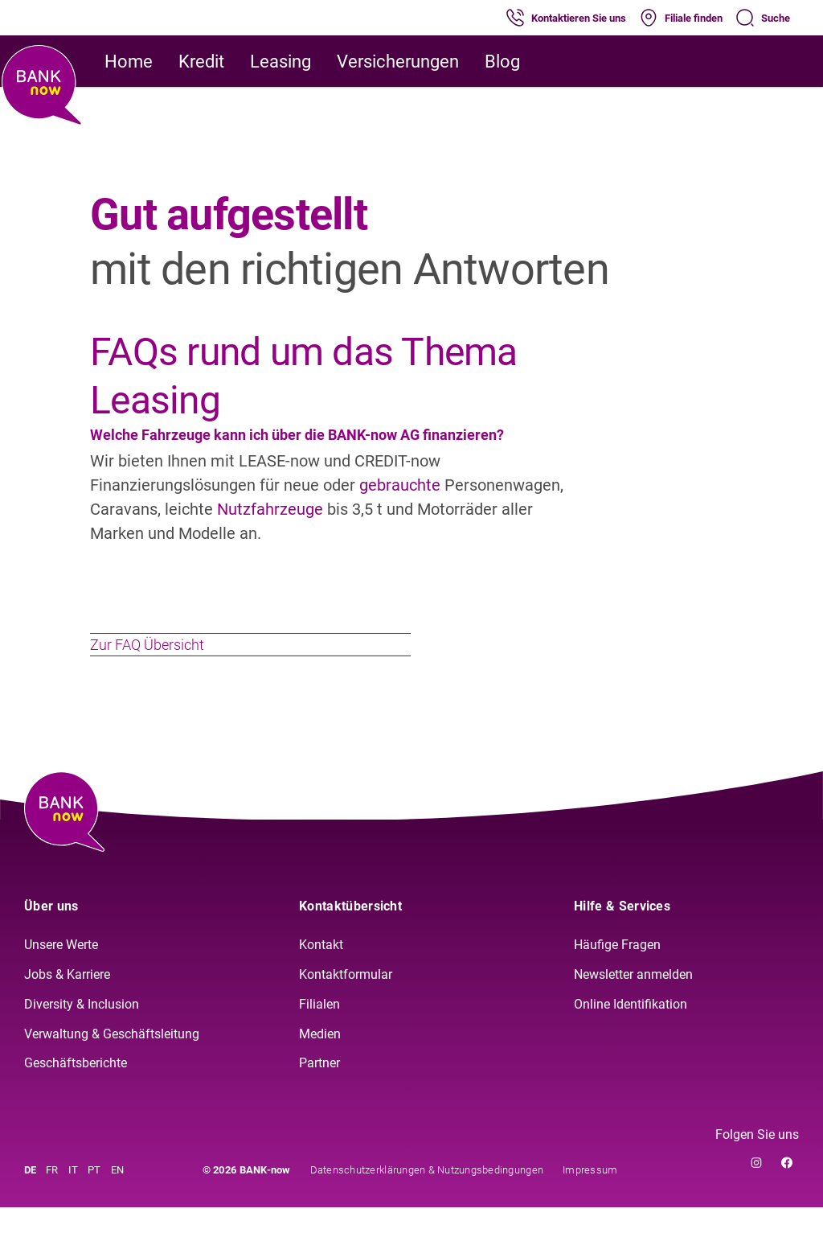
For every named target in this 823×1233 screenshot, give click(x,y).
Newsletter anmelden (633, 999)
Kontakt (321, 970)
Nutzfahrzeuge (272, 509)
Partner (319, 1088)
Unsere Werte (61, 970)
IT (73, 1196)
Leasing (280, 61)
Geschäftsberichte (75, 1088)
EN (118, 1196)
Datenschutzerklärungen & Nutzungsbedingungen (426, 1195)
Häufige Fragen (617, 970)
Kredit (201, 61)
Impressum (590, 1195)
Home (128, 61)
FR (52, 1196)
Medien (320, 1059)
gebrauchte (401, 485)
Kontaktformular (345, 999)
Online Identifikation (630, 1029)
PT (94, 1196)
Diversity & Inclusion (81, 1029)
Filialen (319, 1029)
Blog (502, 61)
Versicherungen (398, 61)
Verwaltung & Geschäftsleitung (111, 1059)
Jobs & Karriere (67, 999)
